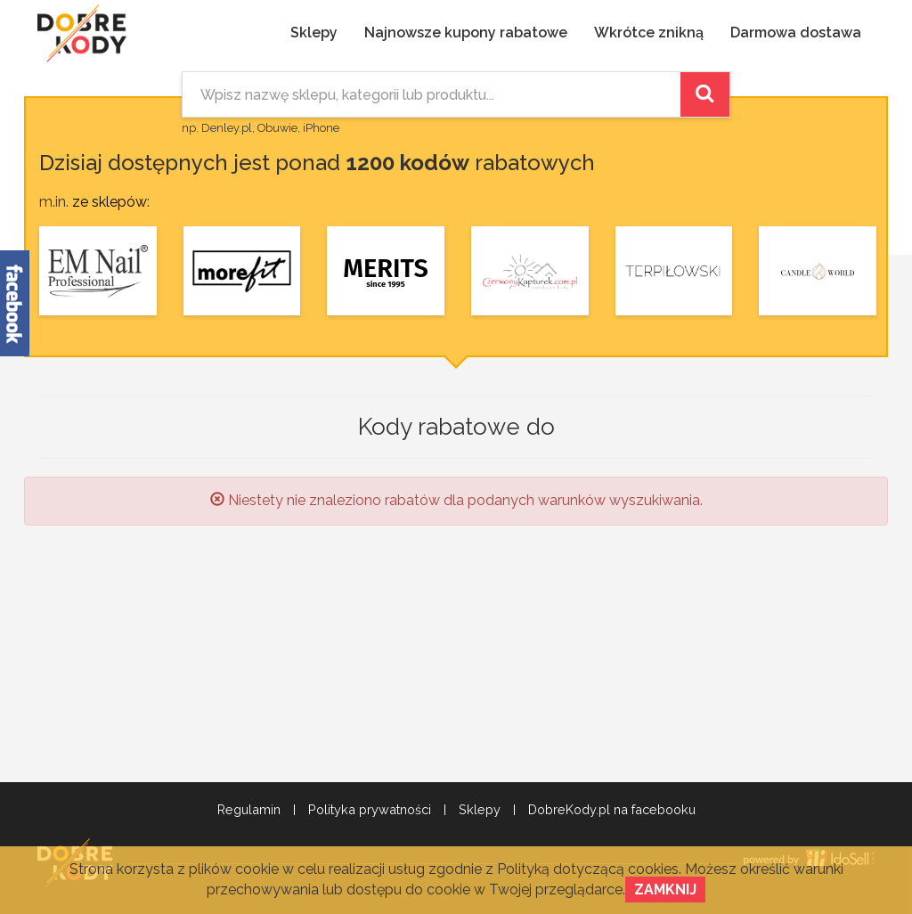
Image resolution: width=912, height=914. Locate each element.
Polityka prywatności (369, 809)
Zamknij (665, 889)
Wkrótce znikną (649, 32)
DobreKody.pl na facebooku (612, 809)
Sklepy (314, 32)
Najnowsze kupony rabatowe (465, 32)
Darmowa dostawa (795, 32)
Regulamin (249, 809)
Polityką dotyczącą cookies (588, 869)
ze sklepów (109, 201)
